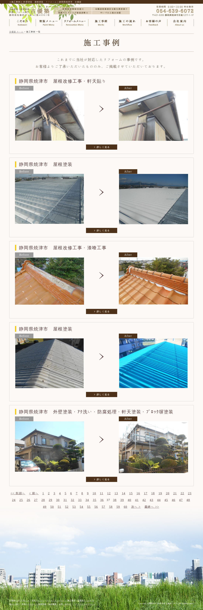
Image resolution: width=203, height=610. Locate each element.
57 (103, 506)
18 (153, 493)
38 (115, 499)
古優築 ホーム (16, 32)
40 (129, 499)
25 (21, 499)
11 (101, 493)
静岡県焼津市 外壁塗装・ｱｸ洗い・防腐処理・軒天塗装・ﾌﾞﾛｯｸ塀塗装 (96, 411)
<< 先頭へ (18, 493)
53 (74, 506)
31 (65, 499)
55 (89, 506)
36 (102, 499)
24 (14, 499)
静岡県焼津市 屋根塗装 (46, 164)
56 (96, 506)
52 (66, 506)
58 (111, 506)
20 (167, 493)
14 (123, 493)
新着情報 (42, 604)
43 (151, 499)
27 (36, 499)
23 (190, 493)
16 (138, 493)
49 (45, 506)
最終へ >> (151, 506)
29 (50, 499)
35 (94, 499)
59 (118, 506)
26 (28, 499)
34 (87, 499)
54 (81, 506)
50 (52, 506)
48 (188, 499)
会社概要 (53, 604)
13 (116, 493)
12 (109, 493)
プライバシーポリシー (83, 604)
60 (125, 506)
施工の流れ (14, 604)
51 (59, 506)
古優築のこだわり (86, 600)
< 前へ (34, 493)
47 (181, 499)
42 (144, 499)
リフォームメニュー (55, 600)
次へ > (136, 506)
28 (43, 499)
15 (131, 493)
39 (122, 499)
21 (175, 493)
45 (166, 499)
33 (80, 499)
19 (160, 493)
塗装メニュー (38, 600)
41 (137, 499)
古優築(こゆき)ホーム (19, 600)
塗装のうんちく (29, 604)
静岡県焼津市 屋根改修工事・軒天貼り (63, 81)
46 (173, 499)
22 (182, 493)
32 (72, 499)
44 (159, 499)
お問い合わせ (65, 604)
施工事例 (71, 600)
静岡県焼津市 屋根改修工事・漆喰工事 (63, 247)
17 (145, 493)
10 (94, 493)
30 (58, 499)
